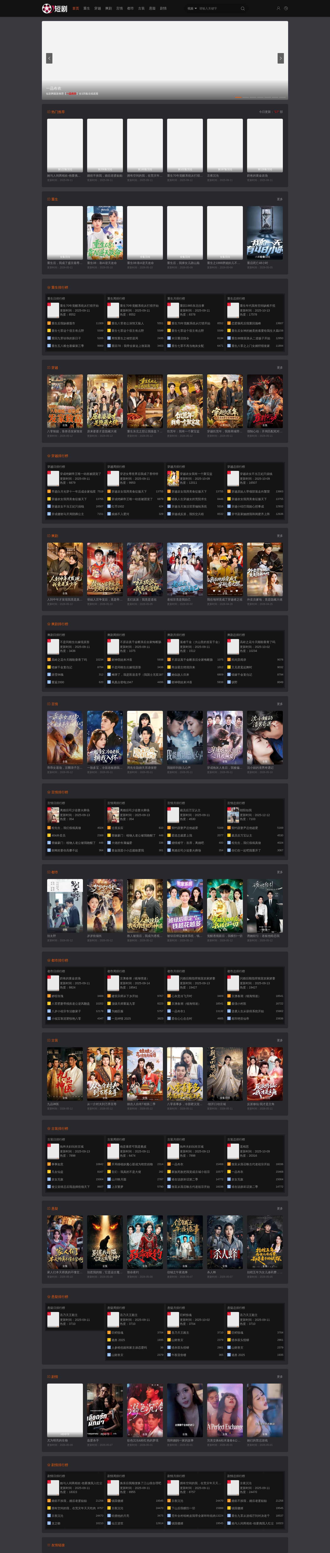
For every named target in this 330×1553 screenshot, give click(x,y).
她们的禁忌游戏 (257, 1440)
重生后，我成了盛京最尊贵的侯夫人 (65, 263)
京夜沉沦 (213, 175)
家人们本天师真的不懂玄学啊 (65, 1272)
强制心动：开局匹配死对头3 (265, 431)
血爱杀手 (93, 1440)
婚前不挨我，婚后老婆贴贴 (104, 175)
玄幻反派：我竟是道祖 (142, 599)
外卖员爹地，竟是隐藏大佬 (264, 599)
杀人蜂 (211, 1272)
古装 (141, 8)
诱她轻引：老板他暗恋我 (263, 936)
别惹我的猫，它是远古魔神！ (105, 1272)
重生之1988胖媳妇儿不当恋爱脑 (225, 263)
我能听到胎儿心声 (179, 767)
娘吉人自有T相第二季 (141, 1104)
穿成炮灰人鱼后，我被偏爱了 (225, 767)
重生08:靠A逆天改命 (140, 263)
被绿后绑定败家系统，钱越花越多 (185, 936)
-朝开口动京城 (216, 1104)
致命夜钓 (133, 1272)
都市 (130, 8)
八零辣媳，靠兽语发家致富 (64, 431)
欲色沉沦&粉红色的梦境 (142, 1440)
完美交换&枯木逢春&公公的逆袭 (225, 1440)
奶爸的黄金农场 (257, 175)
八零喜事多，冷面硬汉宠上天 (185, 1104)
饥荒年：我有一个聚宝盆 (183, 431)
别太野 (51, 936)
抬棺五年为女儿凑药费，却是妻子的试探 (265, 1272)
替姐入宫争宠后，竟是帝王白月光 (105, 599)
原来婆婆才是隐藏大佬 (102, 431)
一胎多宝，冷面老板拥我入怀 (105, 767)
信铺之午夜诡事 (177, 1272)
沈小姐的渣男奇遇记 (260, 767)
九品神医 (53, 1104)
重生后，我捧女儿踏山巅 (183, 263)
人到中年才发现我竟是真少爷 (65, 599)
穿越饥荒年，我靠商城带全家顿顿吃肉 (225, 431)
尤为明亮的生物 (57, 1440)
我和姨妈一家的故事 (180, 1440)
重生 (86, 8)
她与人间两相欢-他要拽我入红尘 (65, 175)
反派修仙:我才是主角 (260, 1104)
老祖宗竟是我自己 (179, 599)
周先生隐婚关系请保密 (142, 767)
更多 (280, 199)
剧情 (163, 8)
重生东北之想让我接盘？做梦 (145, 431)
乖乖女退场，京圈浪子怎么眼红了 (65, 767)
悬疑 (152, 8)
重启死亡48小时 (257, 263)
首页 (75, 8)
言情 (119, 8)
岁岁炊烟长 (94, 936)
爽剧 (108, 8)
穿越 (97, 8)
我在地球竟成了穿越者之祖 (224, 599)
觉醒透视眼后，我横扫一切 (224, 936)
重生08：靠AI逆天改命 (102, 263)
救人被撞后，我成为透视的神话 (145, 936)
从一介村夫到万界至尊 (102, 1104)
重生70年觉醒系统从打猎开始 (185, 175)
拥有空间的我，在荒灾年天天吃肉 (145, 175)
